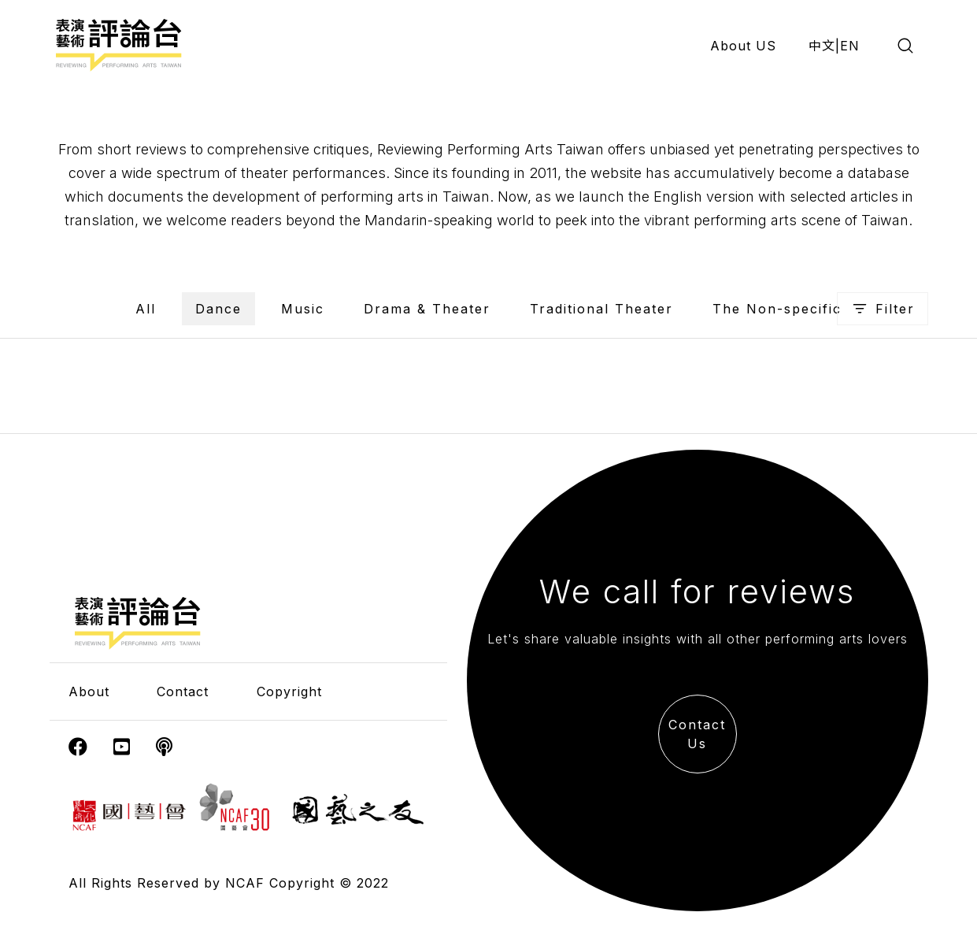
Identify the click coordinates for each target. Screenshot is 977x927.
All (145, 309)
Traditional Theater (601, 309)
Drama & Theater (427, 309)
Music (302, 309)
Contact (183, 691)
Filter (882, 308)
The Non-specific (777, 309)
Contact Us (697, 734)
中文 (822, 46)
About (88, 691)
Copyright (289, 691)
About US (743, 46)
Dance (218, 309)
